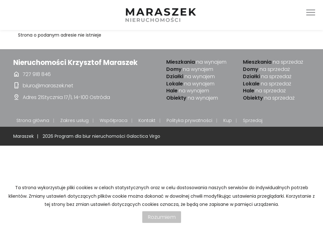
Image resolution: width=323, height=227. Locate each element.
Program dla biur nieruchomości (90, 136)
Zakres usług (74, 120)
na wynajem (196, 62)
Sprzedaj (252, 120)
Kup (227, 120)
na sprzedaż (273, 62)
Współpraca (113, 120)
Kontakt (147, 120)
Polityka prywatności (189, 120)
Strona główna (32, 120)
